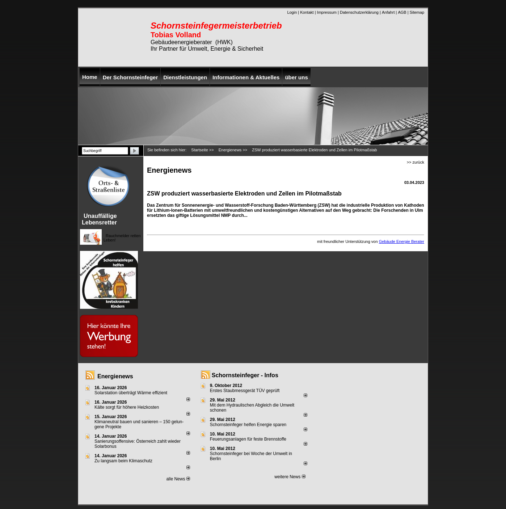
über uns (296, 77)
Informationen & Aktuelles (245, 77)
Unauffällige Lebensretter (99, 219)
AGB (402, 12)
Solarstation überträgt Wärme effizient (130, 392)
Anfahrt (388, 12)
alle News (178, 478)
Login (292, 12)
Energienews (115, 376)
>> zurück (415, 162)
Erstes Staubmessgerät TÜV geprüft (245, 390)
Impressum (327, 12)
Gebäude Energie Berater (401, 241)
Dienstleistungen (185, 77)
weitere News (289, 476)
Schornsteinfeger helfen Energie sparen (248, 424)
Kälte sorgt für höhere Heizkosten (127, 407)
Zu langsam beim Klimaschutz (123, 460)
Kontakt (306, 12)
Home (89, 77)
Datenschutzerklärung (359, 12)
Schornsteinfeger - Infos (245, 375)
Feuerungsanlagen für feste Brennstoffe (248, 439)
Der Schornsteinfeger (130, 77)
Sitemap (417, 12)
